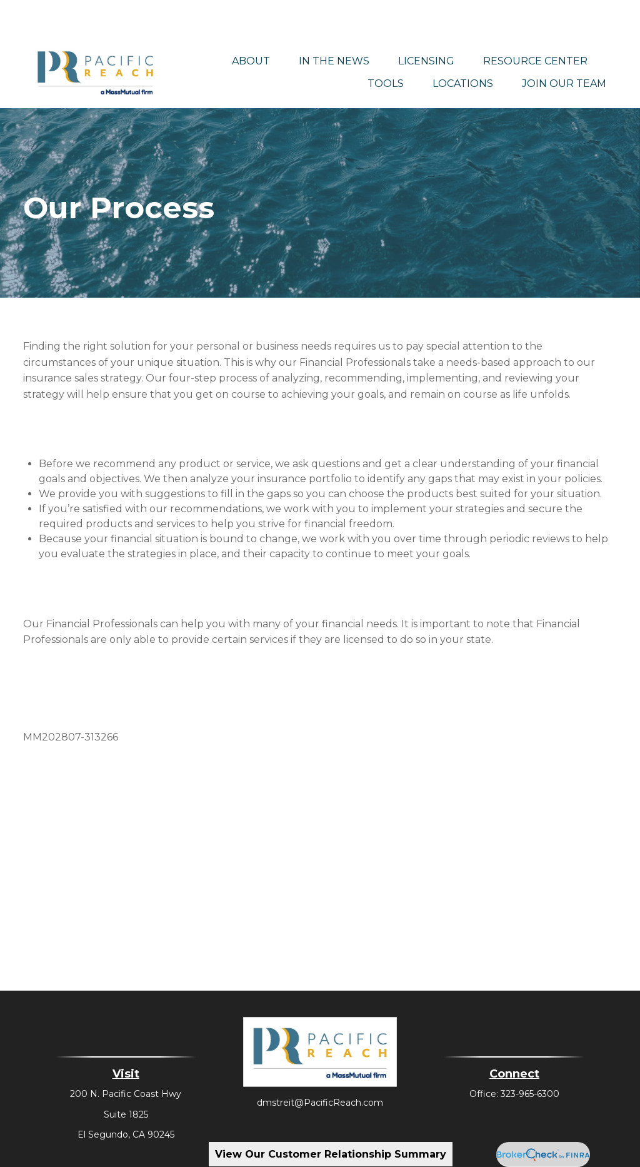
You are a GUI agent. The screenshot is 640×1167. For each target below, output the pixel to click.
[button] (251, 25)
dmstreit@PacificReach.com (320, 1067)
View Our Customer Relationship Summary (330, 1154)
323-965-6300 (530, 1058)
